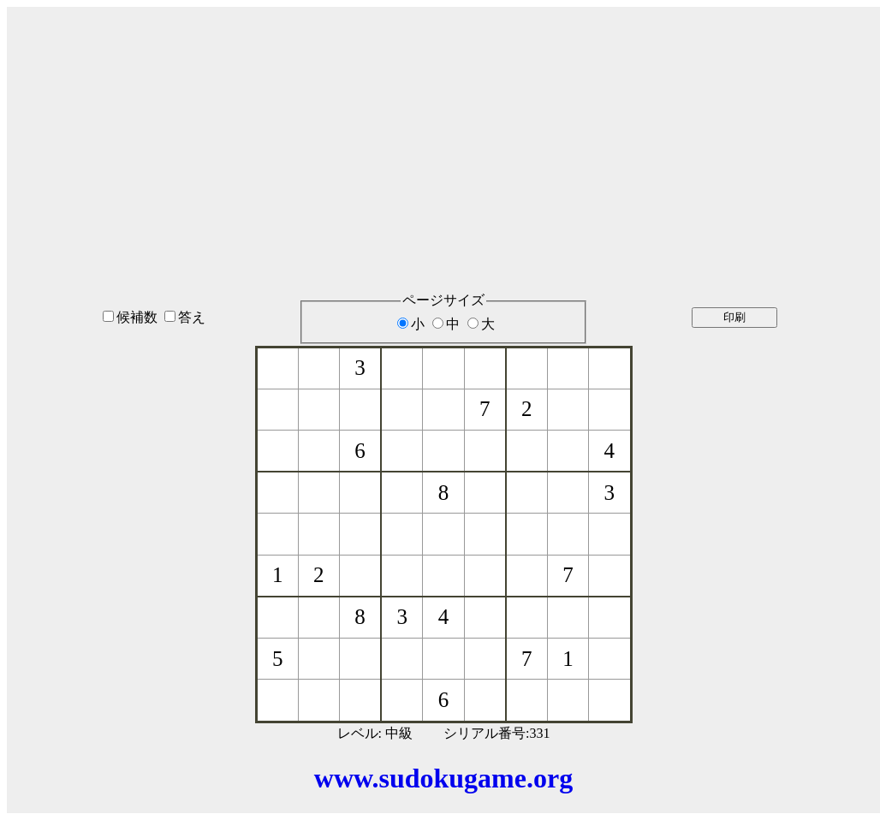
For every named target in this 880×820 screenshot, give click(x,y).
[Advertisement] (443, 127)
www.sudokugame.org (443, 778)
